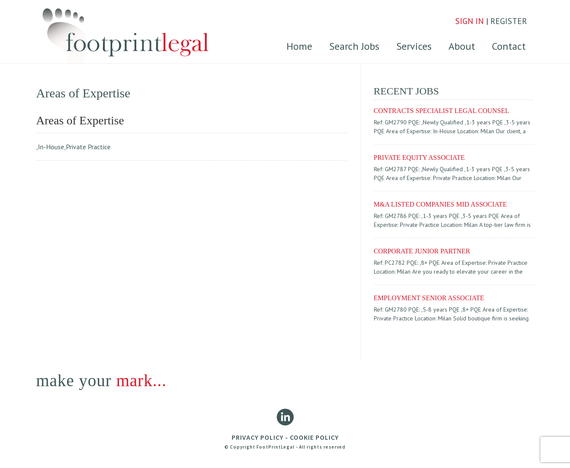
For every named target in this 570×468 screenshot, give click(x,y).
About (461, 46)
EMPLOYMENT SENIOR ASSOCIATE (429, 297)
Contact (509, 46)
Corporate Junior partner (422, 251)
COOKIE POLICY (314, 437)
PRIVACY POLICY (258, 437)
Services (414, 46)
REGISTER (508, 21)
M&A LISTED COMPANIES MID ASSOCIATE (440, 204)
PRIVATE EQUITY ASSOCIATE (419, 157)
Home (299, 46)
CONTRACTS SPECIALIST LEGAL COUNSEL (441, 110)
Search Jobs (354, 46)
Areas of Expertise (80, 120)
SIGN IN (469, 21)
